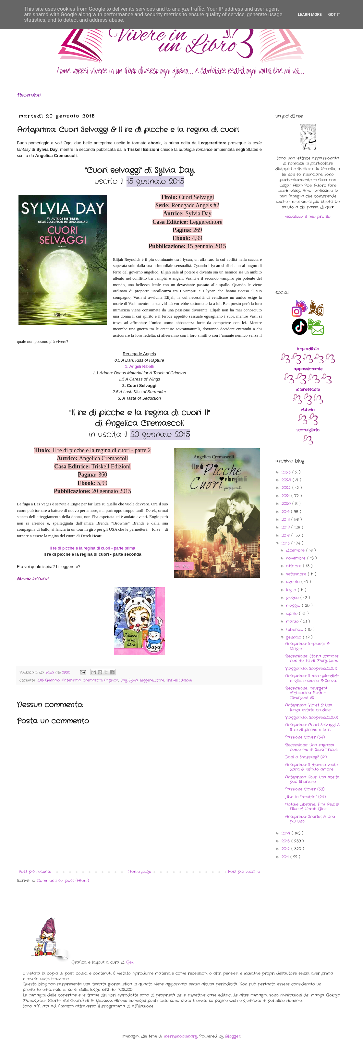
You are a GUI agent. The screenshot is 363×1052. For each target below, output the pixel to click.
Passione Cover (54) (305, 737)
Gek (129, 962)
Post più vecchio (244, 871)
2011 (286, 857)
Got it (334, 14)
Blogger (232, 1036)
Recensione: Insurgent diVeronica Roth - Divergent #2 (306, 692)
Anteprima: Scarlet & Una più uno (310, 819)
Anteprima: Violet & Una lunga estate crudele (309, 707)
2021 (286, 496)
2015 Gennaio (48, 680)
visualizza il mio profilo (308, 216)
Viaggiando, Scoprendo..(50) (311, 717)
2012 (286, 849)
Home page (139, 871)
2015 (286, 543)
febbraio (295, 629)
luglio (292, 590)
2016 (286, 535)
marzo (293, 621)
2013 (286, 841)
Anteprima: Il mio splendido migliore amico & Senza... (312, 678)
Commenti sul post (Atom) (63, 880)
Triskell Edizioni (179, 680)
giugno (293, 597)
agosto (293, 582)
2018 (286, 519)
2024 (287, 480)
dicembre (296, 550)
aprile (292, 613)
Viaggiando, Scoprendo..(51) (311, 668)
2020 (287, 503)
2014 (287, 833)
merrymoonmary (180, 1036)
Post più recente (34, 871)
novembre (296, 558)
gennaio (294, 637)
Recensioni (29, 95)
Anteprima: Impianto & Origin (307, 646)
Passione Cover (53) (304, 789)
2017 (286, 527)
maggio (294, 605)
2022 (287, 487)
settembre (297, 574)
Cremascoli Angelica (100, 680)
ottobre (294, 566)
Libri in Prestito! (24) (305, 797)
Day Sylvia (129, 680)
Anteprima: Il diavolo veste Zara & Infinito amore (311, 767)
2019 (286, 511)
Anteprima (71, 680)
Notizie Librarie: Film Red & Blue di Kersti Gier (312, 807)
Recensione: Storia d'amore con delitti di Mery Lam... (312, 658)
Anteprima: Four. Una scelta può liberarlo (312, 779)
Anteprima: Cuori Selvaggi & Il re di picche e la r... (312, 727)
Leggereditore (152, 680)
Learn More (310, 14)
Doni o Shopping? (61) (306, 757)
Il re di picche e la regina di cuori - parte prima (92, 548)
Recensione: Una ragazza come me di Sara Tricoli (311, 747)
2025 (287, 472)
